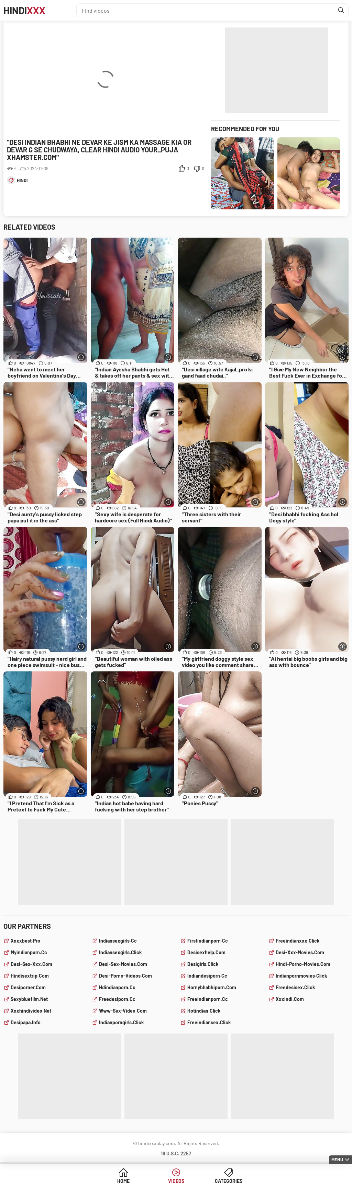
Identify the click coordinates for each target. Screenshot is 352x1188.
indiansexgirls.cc (118, 941)
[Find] (341, 10)
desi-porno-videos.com (125, 976)
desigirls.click (202, 964)
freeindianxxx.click (297, 941)
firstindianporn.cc (207, 941)
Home (123, 1181)
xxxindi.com (290, 999)
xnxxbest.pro (25, 941)
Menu (337, 1159)
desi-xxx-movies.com (300, 952)
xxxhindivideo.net (31, 1011)
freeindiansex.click (209, 1022)
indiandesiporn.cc (207, 976)
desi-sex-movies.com (123, 964)
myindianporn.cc (29, 952)
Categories (228, 1181)
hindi (22, 180)
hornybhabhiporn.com (211, 987)
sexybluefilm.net (29, 999)
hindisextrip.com (30, 976)
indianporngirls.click (121, 1022)
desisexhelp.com (206, 952)
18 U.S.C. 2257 (176, 1153)
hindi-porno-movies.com (303, 964)
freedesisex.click (295, 987)
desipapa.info (26, 1022)
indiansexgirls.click (120, 952)
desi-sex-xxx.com (31, 964)
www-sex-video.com (123, 1011)
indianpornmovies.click (301, 976)
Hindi (24, 10)
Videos (176, 1181)
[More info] (81, 357)
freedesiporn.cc (117, 999)
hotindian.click (203, 1011)
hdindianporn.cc (117, 987)
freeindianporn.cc (207, 999)
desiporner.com (28, 987)
